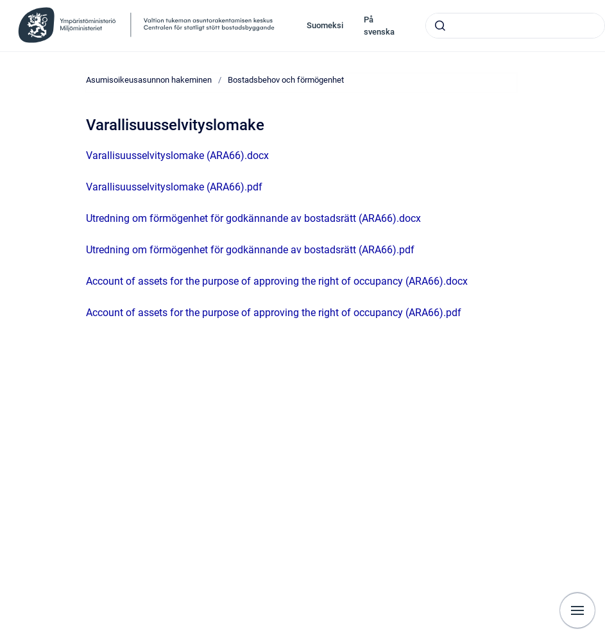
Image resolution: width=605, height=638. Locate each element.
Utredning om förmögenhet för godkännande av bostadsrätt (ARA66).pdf (250, 250)
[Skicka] (440, 25)
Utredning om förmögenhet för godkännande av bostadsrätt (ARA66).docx (253, 218)
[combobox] (515, 25)
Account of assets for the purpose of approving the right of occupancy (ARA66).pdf (273, 312)
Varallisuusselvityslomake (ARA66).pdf (174, 187)
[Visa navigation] (577, 610)
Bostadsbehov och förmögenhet (286, 80)
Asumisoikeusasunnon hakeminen (149, 80)
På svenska (379, 26)
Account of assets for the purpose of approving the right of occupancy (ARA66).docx (277, 281)
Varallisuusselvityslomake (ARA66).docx (177, 155)
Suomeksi (325, 25)
